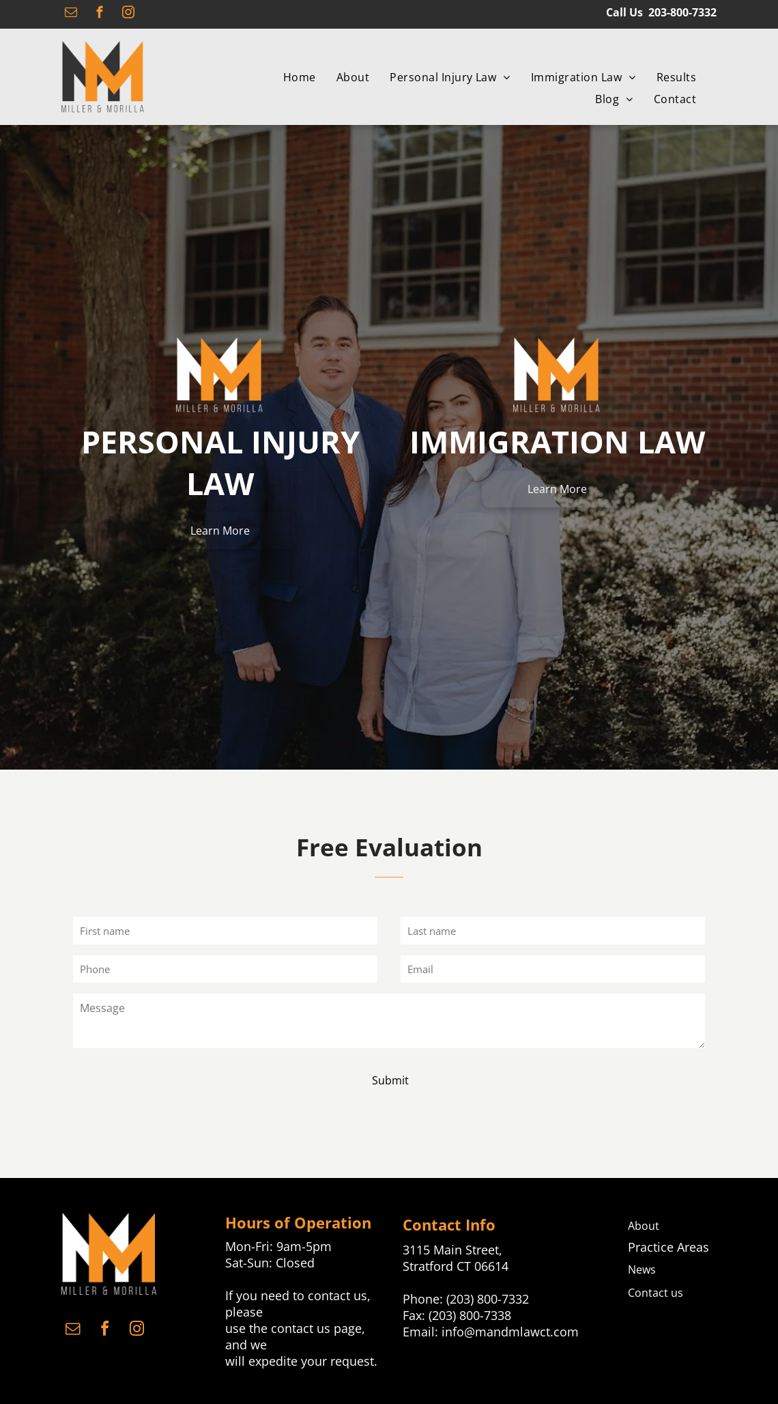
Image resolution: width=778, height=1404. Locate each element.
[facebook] (99, 14)
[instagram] (128, 14)
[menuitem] (299, 77)
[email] (70, 14)
